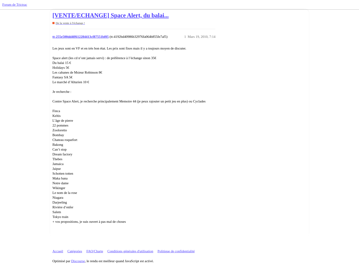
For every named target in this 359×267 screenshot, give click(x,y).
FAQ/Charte (94, 251)
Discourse (78, 261)
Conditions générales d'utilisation (130, 251)
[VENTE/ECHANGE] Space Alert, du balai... (110, 15)
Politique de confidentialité (176, 251)
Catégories (74, 251)
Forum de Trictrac (14, 4)
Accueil (57, 251)
